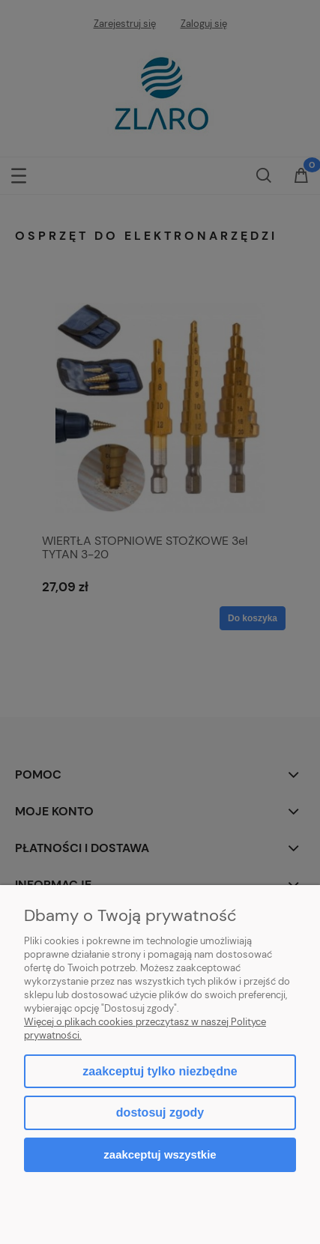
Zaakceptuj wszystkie (159, 1154)
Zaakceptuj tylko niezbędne (159, 1071)
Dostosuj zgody (160, 1112)
